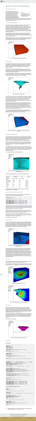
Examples (24, 415)
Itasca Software (15, 419)
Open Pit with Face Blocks (15, 417)
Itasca (20, 419)
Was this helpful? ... (5, 419)
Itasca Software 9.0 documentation (15, 415)
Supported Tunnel (22, 417)
